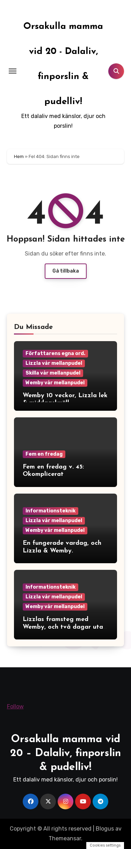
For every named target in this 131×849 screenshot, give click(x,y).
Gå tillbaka (65, 271)
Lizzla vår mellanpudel (54, 363)
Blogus (105, 828)
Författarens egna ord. (55, 353)
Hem (19, 156)
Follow (15, 706)
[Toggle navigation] (12, 71)
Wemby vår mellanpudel (55, 383)
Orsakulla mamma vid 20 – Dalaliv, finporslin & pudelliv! (65, 753)
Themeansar (65, 838)
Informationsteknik (50, 511)
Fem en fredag (44, 454)
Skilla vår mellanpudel (53, 373)
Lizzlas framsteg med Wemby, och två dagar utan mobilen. (65, 627)
